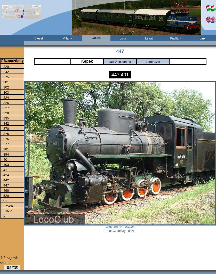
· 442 (5, 180)
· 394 (5, 154)
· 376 (5, 139)
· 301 (5, 82)
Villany (67, 38)
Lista (123, 38)
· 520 (5, 195)
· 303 (5, 92)
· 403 (5, 164)
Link (202, 38)
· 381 (5, 149)
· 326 (5, 102)
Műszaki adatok (120, 62)
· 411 (5, 170)
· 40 (4, 159)
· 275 (5, 77)
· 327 (5, 108)
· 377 (5, 144)
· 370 (5, 128)
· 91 (4, 201)
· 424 (5, 175)
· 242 (5, 72)
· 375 (5, 133)
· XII (4, 216)
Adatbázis (153, 62)
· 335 (5, 118)
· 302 (5, 87)
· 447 (5, 185)
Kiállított (175, 38)
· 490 (5, 190)
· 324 (5, 97)
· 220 (5, 66)
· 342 (5, 123)
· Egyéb (7, 206)
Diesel (38, 38)
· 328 (5, 113)
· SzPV (6, 211)
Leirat (149, 38)
